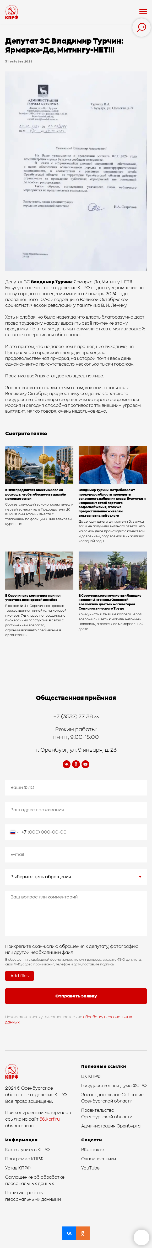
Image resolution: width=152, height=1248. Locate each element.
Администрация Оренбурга (110, 1126)
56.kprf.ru (50, 1119)
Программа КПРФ (24, 1159)
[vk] (66, 764)
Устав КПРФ (18, 1168)
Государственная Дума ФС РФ (114, 1086)
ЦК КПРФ (91, 1076)
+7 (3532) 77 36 (73, 716)
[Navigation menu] (143, 11)
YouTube (90, 1168)
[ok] (76, 764)
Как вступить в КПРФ (27, 1150)
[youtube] (85, 764)
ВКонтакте (92, 1150)
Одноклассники (98, 1159)
